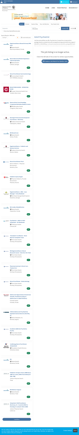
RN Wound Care (14, 133)
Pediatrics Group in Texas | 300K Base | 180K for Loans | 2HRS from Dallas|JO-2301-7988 (20, 374)
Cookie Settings (67, 430)
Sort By (4, 37)
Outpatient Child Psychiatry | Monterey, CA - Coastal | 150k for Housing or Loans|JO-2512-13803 (19, 404)
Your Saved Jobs (55, 24)
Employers (73, 2)
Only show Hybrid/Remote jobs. (12, 31)
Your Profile (62, 8)
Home (47, 8)
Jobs (53, 8)
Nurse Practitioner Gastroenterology (20, 74)
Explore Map (34, 24)
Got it (75, 430)
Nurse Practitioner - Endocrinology (19, 281)
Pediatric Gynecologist (16, 176)
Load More (16, 419)
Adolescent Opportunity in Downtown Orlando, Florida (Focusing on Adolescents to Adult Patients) (20, 296)
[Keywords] (16, 28)
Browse (27, 24)
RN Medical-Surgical (15, 389)
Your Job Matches (44, 24)
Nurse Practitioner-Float (17, 161)
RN (11, 359)
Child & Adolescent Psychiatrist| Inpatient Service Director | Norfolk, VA (20, 313)
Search (21, 24)
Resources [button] (73, 8)
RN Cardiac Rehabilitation (17, 207)
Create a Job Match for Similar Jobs (55, 61)
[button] (73, 28)
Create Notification (26, 37)
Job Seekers (65, 2)
